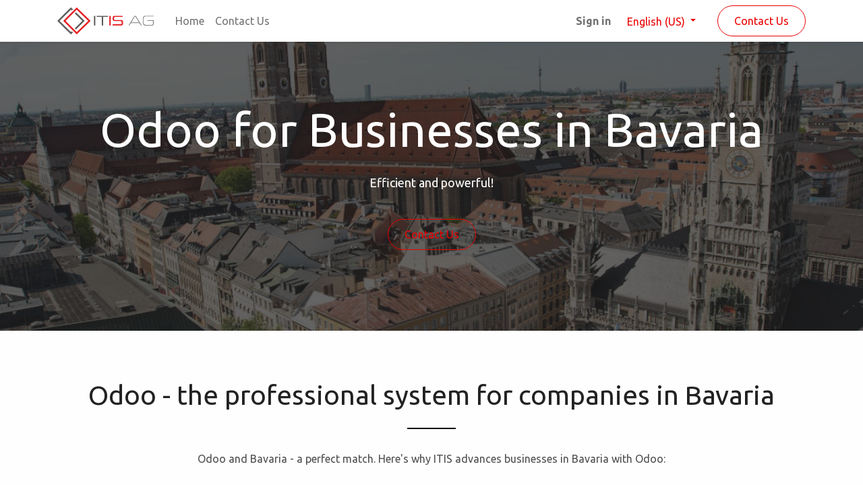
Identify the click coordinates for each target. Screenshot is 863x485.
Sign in (593, 21)
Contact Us (761, 21)
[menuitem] (190, 20)
